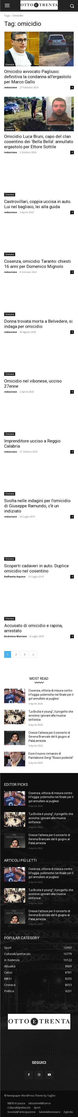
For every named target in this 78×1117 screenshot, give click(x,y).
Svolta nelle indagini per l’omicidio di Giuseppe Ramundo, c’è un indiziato (37, 506)
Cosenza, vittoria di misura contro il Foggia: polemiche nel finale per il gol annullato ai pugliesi (50, 694)
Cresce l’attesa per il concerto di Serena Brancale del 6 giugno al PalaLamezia (49, 736)
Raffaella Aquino (14, 576)
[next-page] (33, 654)
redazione (10, 87)
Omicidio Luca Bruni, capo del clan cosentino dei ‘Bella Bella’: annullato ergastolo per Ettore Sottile (38, 141)
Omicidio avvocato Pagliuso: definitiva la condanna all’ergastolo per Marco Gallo (37, 76)
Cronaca (9, 64)
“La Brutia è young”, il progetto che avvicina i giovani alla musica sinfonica (50, 715)
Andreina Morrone (15, 636)
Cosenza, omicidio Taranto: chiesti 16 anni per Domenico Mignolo (37, 264)
